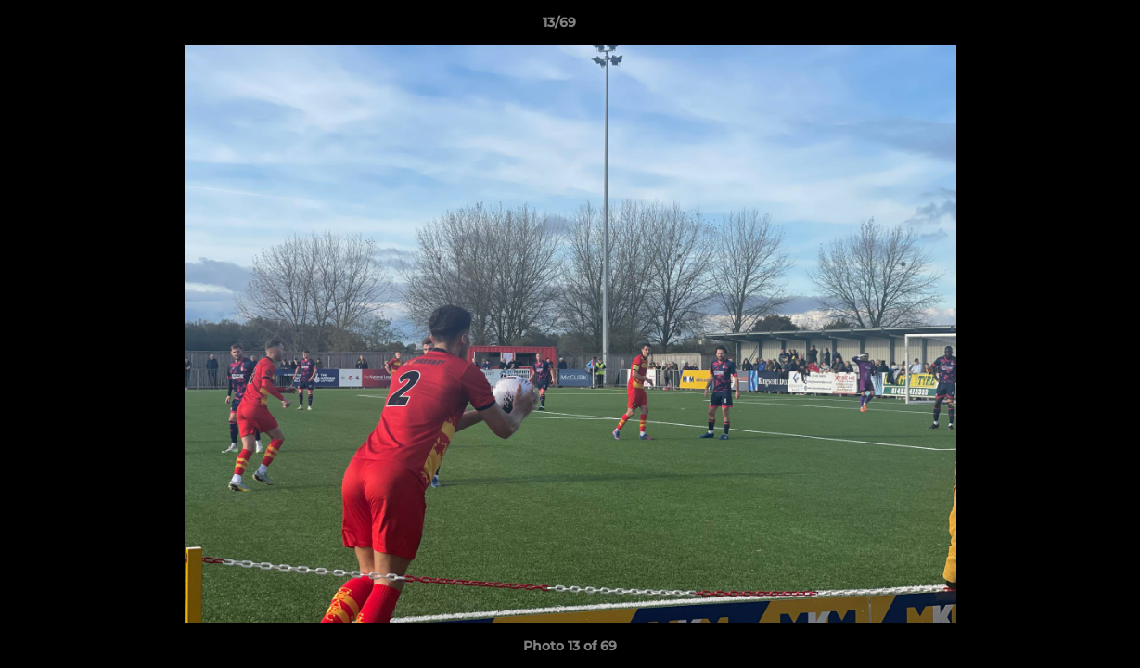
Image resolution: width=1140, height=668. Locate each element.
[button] (1062, 27)
